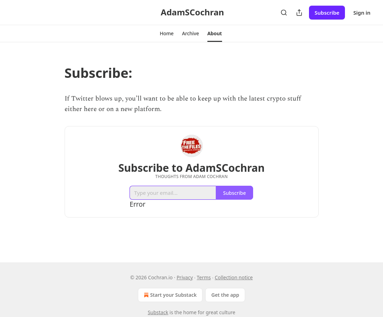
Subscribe (327, 12)
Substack (158, 312)
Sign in (361, 12)
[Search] (284, 13)
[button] (166, 33)
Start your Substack (169, 295)
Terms (204, 277)
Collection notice (234, 277)
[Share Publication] (299, 13)
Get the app (225, 295)
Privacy (185, 277)
